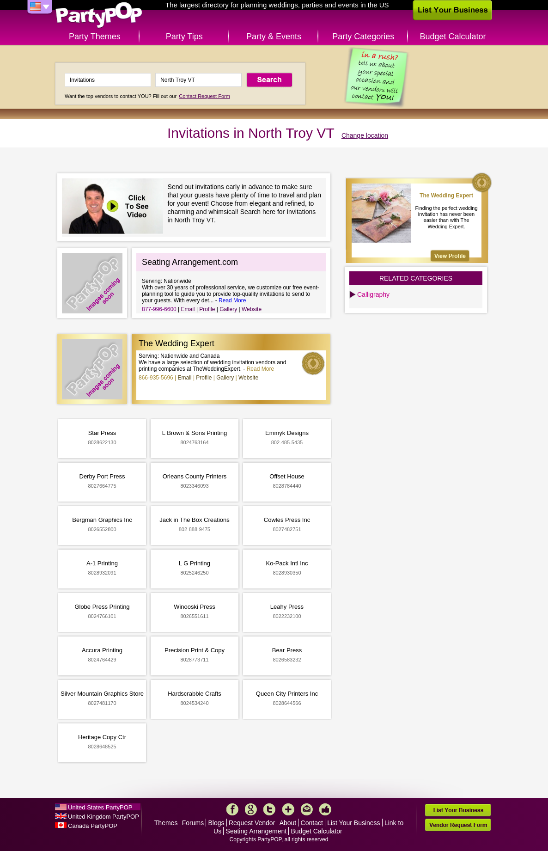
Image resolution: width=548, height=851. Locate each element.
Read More (232, 300)
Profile (207, 309)
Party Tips (184, 36)
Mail (307, 809)
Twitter (269, 809)
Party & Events (273, 36)
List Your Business (353, 823)
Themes (166, 823)
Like (325, 809)
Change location (364, 135)
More (288, 809)
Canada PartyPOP (92, 825)
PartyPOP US (99, 15)
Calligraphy (373, 294)
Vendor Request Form (458, 825)
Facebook (232, 809)
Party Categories (363, 36)
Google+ (251, 809)
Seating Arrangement (256, 831)
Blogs (216, 823)
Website (252, 309)
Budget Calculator (453, 36)
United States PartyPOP (100, 807)
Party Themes (95, 36)
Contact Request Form (204, 96)
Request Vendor (252, 823)
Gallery (228, 309)
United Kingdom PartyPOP (103, 816)
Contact (312, 823)
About (288, 823)
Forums (193, 823)
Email (188, 309)
